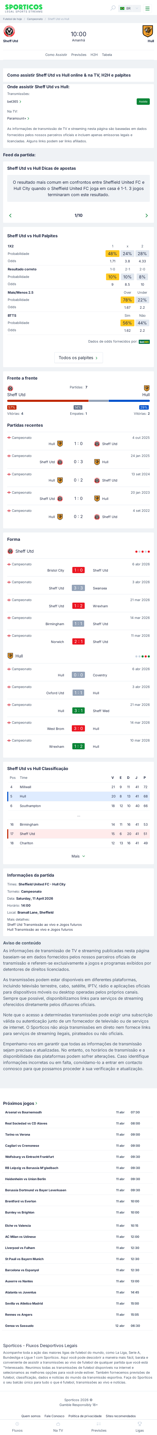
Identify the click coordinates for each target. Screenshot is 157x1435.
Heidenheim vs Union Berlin (25, 1179)
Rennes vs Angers (18, 1314)
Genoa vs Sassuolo (19, 1326)
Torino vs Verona (17, 1134)
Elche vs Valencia (18, 1225)
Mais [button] (79, 856)
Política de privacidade (85, 1416)
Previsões (78, 55)
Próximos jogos (20, 1103)
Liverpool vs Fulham (20, 1248)
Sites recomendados (121, 1416)
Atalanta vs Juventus (20, 1292)
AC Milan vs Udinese (20, 1237)
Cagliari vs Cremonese (22, 1146)
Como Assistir (56, 55)
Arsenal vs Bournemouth (23, 1112)
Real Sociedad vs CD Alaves (26, 1123)
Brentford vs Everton (20, 1201)
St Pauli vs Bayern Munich (24, 1259)
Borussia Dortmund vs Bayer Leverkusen (35, 1190)
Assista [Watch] (143, 101)
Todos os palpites (79, 357)
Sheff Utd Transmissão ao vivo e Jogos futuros (44, 925)
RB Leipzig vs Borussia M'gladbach (31, 1168)
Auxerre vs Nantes (19, 1281)
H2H (94, 55)
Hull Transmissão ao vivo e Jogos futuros (40, 929)
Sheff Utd (16, 394)
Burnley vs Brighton (19, 1212)
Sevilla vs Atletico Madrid (24, 1303)
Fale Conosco (54, 1416)
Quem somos (30, 1416)
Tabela (107, 55)
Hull (146, 394)
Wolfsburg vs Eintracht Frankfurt (29, 1157)
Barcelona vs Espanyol (22, 1270)
